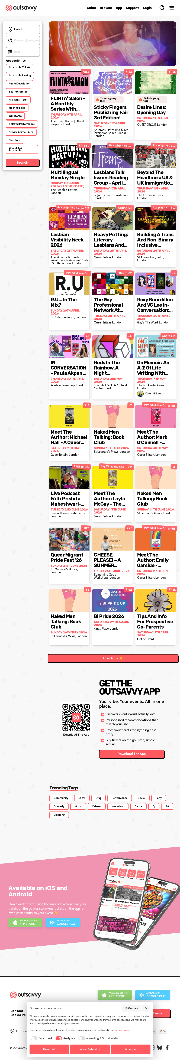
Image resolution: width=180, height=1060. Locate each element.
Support (132, 8)
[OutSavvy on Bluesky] (160, 1048)
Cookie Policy (21, 1015)
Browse (106, 8)
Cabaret (96, 806)
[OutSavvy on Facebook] (167, 1048)
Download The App (131, 754)
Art (167, 806)
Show (81, 798)
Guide (91, 8)
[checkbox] (41, 1038)
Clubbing (59, 814)
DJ (154, 806)
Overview (131, 1008)
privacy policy (122, 1030)
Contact (17, 1011)
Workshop (118, 806)
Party (159, 798)
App (119, 8)
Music (78, 806)
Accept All (130, 1049)
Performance (120, 798)
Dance (138, 806)
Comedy (59, 806)
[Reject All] (146, 1008)
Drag (98, 798)
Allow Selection (90, 1049)
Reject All (49, 1049)
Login (147, 8)
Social (141, 798)
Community (61, 798)
